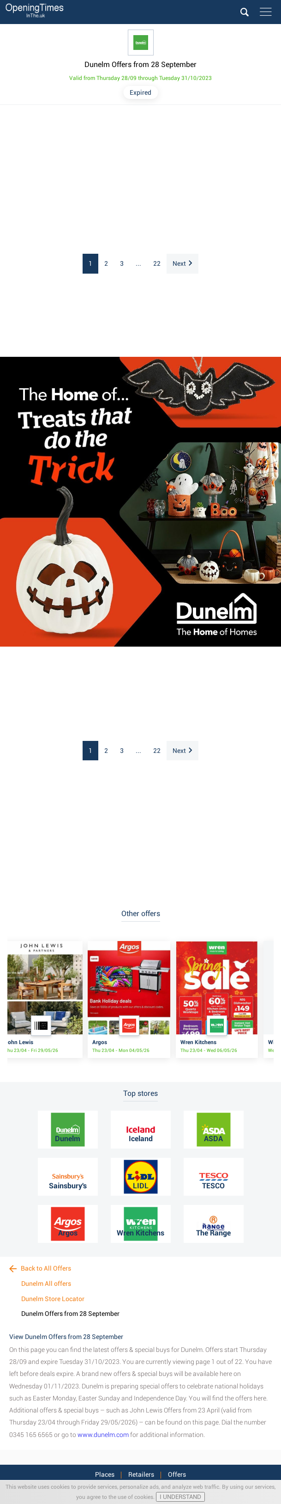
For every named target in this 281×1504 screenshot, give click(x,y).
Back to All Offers (40, 1268)
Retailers (141, 1474)
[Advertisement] (140, 180)
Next (182, 263)
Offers (177, 1474)
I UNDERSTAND (180, 1496)
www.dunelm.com (103, 1434)
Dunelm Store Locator (52, 1298)
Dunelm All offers (46, 1283)
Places (104, 1474)
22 (157, 263)
